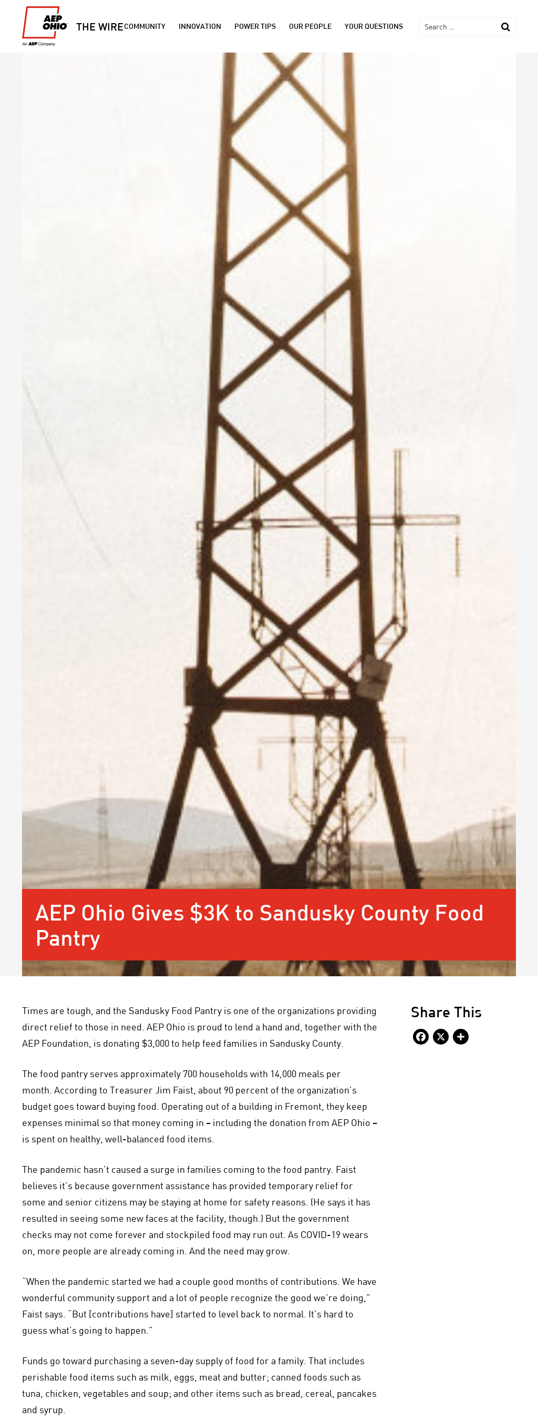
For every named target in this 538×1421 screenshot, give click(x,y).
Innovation (200, 26)
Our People (310, 26)
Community (144, 26)
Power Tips (255, 26)
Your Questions (374, 26)
